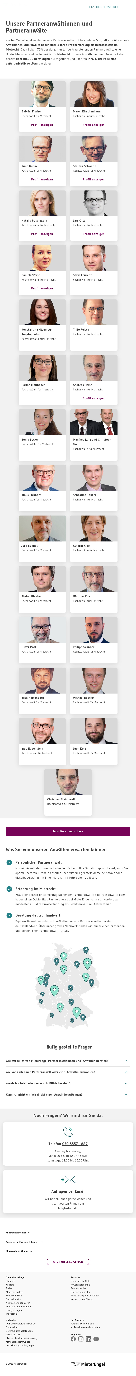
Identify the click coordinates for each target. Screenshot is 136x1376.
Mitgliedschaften (14, 1291)
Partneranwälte (78, 1288)
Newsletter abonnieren (18, 1302)
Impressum (11, 1313)
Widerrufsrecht (13, 1334)
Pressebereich (13, 1299)
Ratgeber (55, 7)
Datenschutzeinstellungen (19, 1330)
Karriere (10, 1284)
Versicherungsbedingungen (20, 1345)
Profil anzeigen (42, 125)
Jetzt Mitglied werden (103, 7)
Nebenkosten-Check (81, 1299)
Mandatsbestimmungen (18, 1341)
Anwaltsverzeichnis (80, 1284)
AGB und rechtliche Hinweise (21, 1323)
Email (80, 1191)
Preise (9, 1288)
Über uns (10, 1281)
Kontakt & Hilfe (14, 1295)
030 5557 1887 (75, 7)
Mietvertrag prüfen (80, 1291)
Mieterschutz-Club (80, 1281)
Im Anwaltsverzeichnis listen (85, 1327)
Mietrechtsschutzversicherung (21, 1338)
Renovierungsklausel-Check (85, 1295)
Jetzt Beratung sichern (68, 831)
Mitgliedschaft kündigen (18, 1306)
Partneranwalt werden (82, 1323)
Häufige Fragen (14, 1310)
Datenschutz (12, 1327)
